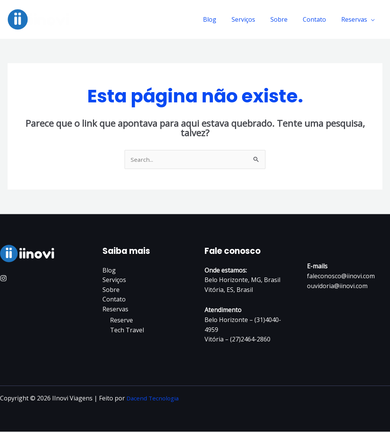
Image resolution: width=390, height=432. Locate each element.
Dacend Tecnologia (153, 398)
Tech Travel (127, 330)
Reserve (121, 321)
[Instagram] (3, 278)
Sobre (286, 19)
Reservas (356, 19)
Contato (319, 19)
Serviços (254, 19)
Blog (223, 19)
